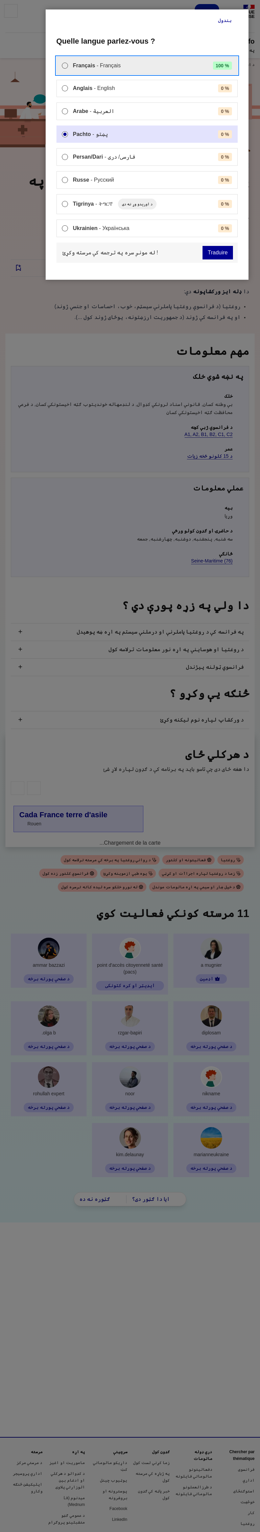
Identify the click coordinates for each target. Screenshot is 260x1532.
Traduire (218, 252)
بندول (225, 20)
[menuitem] (147, 65)
